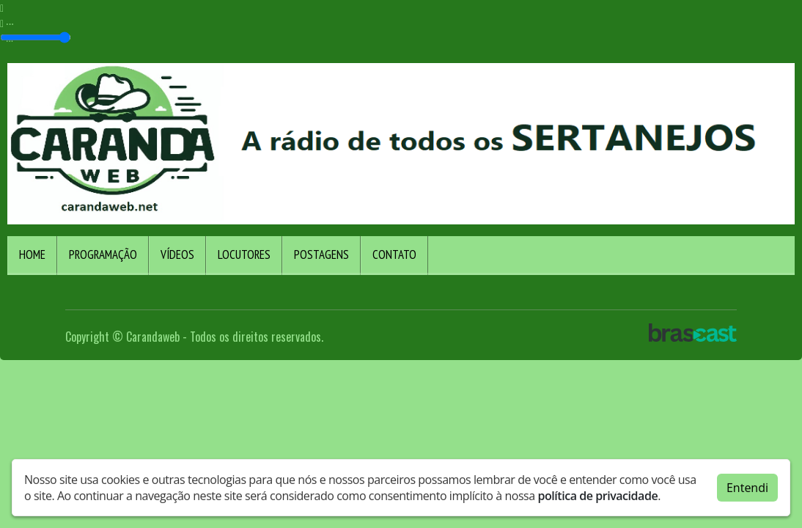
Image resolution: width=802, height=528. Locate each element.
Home (32, 254)
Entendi (747, 485)
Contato (394, 254)
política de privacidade (597, 493)
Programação (103, 254)
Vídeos (177, 254)
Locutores (244, 254)
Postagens (321, 254)
